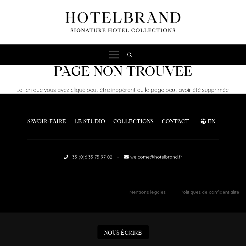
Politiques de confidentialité (209, 192)
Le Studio (89, 121)
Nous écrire (123, 232)
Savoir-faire (46, 121)
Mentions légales (147, 192)
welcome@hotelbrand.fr (156, 157)
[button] (114, 54)
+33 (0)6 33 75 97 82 (91, 157)
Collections (133, 121)
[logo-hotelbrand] (123, 22)
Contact (175, 121)
